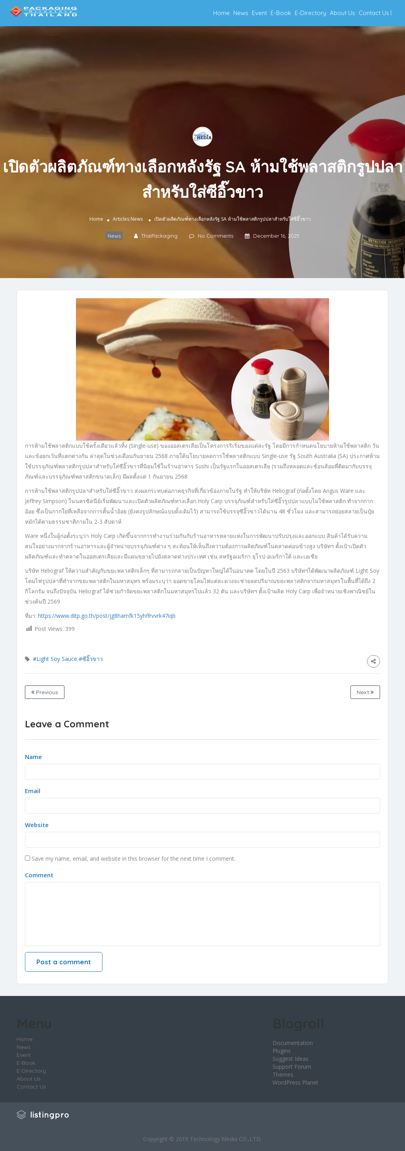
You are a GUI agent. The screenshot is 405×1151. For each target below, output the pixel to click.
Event (259, 13)
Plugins (282, 1050)
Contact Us (374, 13)
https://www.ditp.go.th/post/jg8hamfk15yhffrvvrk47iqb (107, 615)
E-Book (281, 13)
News (240, 13)
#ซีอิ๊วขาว (91, 659)
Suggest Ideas (290, 1058)
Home (221, 13)
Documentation (293, 1043)
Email (32, 791)
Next (365, 692)
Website (37, 825)
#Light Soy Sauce (55, 659)
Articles (121, 219)
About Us (342, 13)
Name (33, 757)
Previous (44, 692)
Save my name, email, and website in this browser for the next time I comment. (133, 858)
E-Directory (310, 13)
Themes (283, 1074)
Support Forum (292, 1066)
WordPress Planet (295, 1082)
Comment (39, 875)
